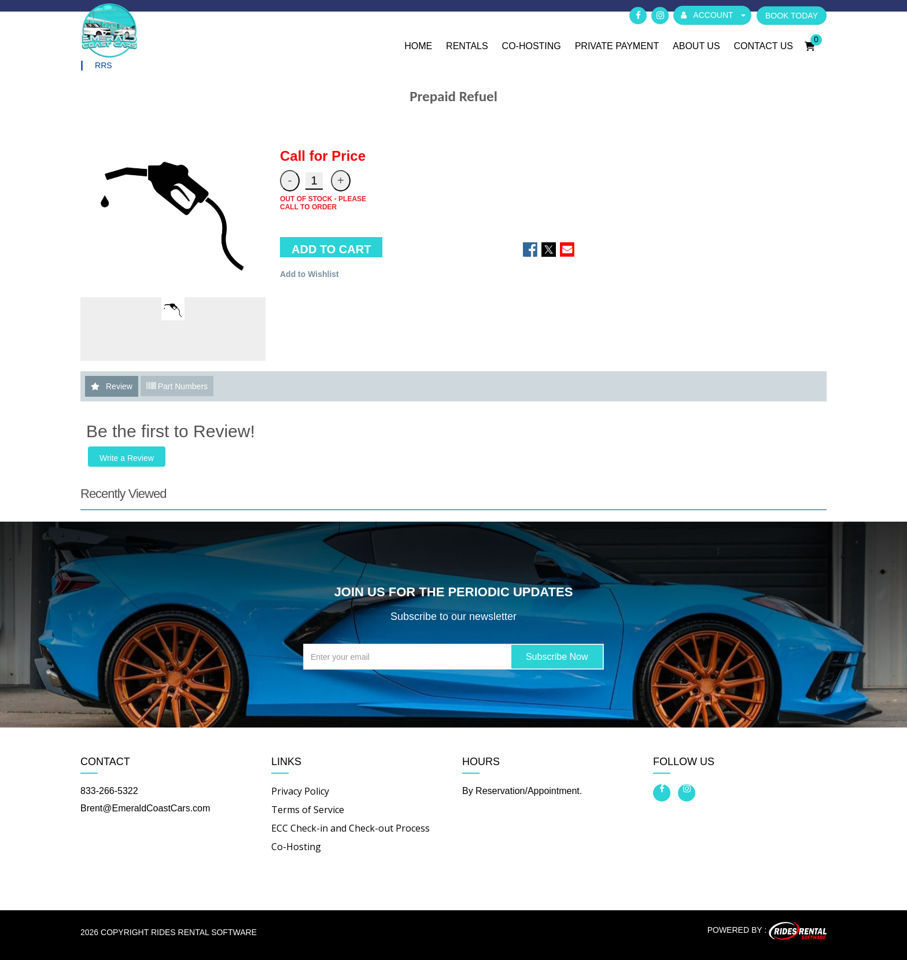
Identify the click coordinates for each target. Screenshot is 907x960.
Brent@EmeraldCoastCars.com (145, 808)
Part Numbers (177, 387)
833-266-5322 (109, 791)
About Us (696, 46)
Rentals (467, 46)
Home (418, 46)
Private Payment (617, 46)
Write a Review (126, 458)
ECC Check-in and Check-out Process (350, 828)
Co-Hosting (531, 46)
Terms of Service (307, 809)
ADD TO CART (331, 249)
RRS (103, 66)
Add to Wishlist (309, 274)
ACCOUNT (713, 15)
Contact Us (763, 46)
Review (119, 387)
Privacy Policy (300, 791)
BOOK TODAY (791, 15)
